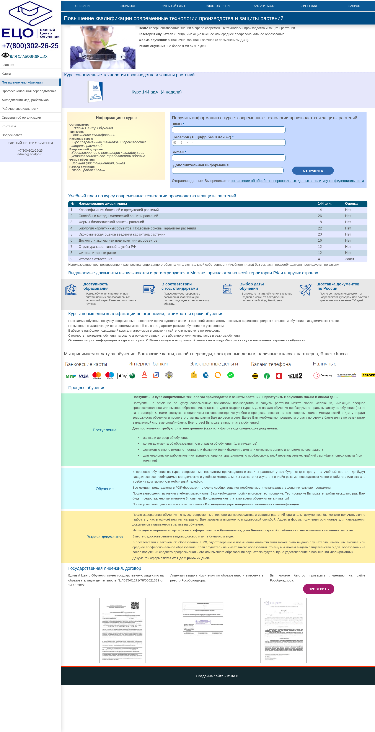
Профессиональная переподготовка (29, 91)
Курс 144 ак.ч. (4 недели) (157, 92)
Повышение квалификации (22, 82)
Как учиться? (264, 6)
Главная (8, 65)
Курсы (6, 73)
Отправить (313, 170)
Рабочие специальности (20, 108)
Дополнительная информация (200, 165)
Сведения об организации (21, 117)
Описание (83, 6)
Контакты (9, 126)
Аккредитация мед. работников (25, 100)
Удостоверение (218, 6)
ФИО (177, 124)
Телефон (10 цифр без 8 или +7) (202, 137)
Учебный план (173, 6)
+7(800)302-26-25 (30, 150)
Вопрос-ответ (12, 135)
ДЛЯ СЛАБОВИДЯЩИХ (24, 56)
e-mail (178, 152)
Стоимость (128, 6)
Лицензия (309, 6)
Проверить (318, 589)
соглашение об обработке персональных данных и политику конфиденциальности (297, 181)
